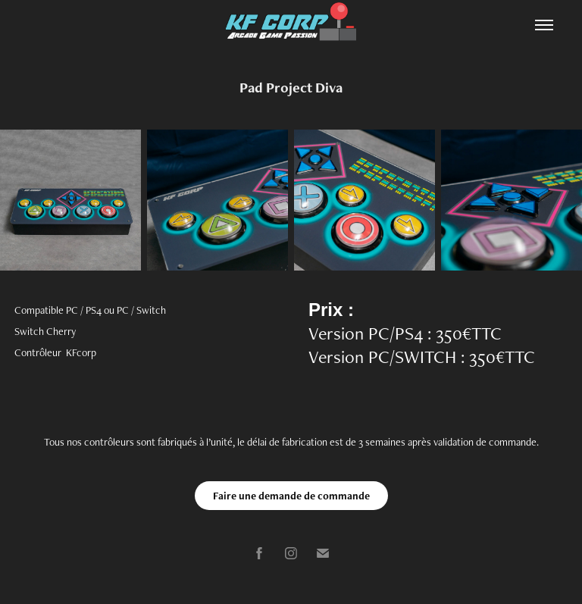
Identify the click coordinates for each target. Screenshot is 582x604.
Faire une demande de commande (291, 495)
